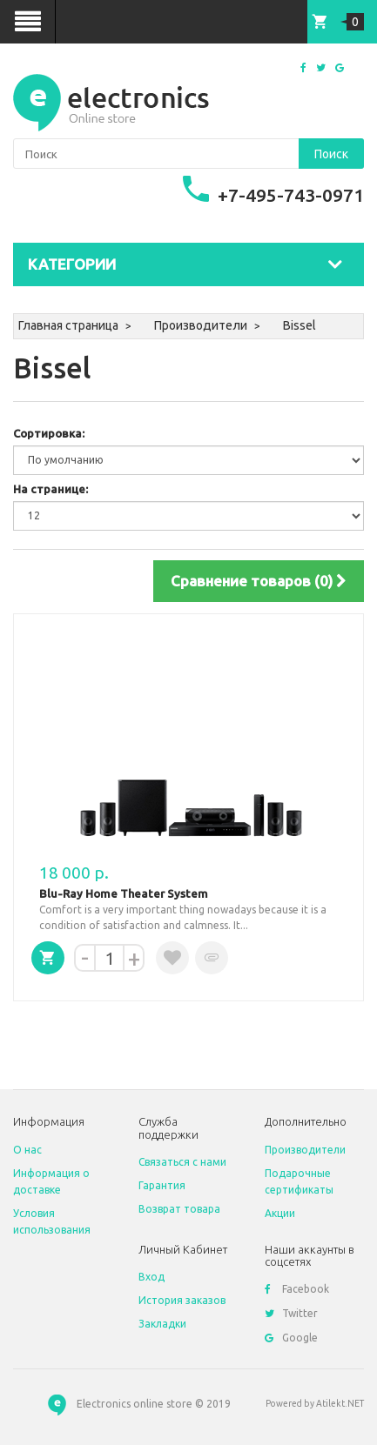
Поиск (331, 154)
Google (291, 1337)
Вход (151, 1276)
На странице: (50, 489)
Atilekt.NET (340, 1403)
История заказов (182, 1300)
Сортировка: (48, 433)
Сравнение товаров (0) (259, 580)
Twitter (291, 1313)
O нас (27, 1149)
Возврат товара (179, 1208)
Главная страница (68, 325)
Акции (280, 1213)
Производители (200, 325)
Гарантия (161, 1185)
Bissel (299, 325)
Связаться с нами (182, 1161)
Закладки (162, 1323)
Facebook (297, 1288)
